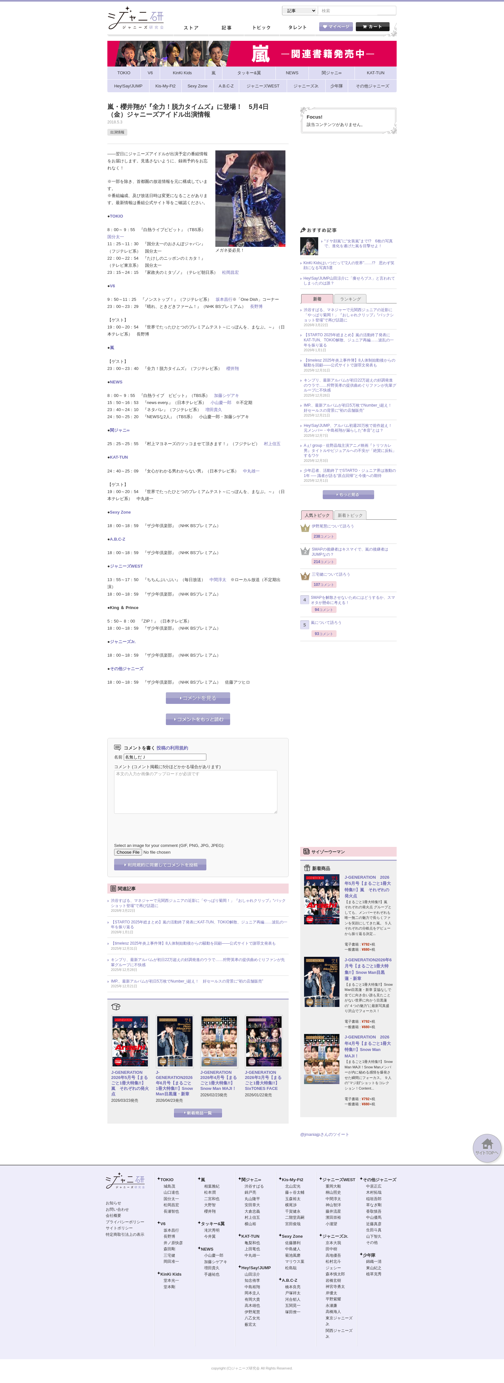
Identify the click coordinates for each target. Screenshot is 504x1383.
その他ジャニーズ (126, 669)
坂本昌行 (224, 300)
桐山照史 (333, 1193)
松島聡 (291, 1268)
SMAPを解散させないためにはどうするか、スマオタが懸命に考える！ (347, 601)
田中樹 (331, 1249)
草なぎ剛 (374, 1205)
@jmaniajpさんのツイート (324, 1135)
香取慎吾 (374, 1212)
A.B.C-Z (117, 539)
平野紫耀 (333, 1300)
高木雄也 (252, 1306)
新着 (317, 299)
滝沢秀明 (212, 1231)
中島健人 (293, 1249)
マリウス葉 (294, 1262)
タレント (297, 29)
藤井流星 (333, 1212)
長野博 (256, 307)
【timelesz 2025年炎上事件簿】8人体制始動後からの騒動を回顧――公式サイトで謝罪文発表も (193, 944)
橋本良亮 (293, 1287)
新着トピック (350, 516)
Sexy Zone (120, 512)
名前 (118, 757)
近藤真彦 (374, 1224)
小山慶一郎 (221, 403)
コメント (122, 767)
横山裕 (250, 1224)
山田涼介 (252, 1275)
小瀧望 (331, 1224)
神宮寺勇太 (335, 1287)
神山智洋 (333, 1205)
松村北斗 (333, 1262)
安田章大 (252, 1205)
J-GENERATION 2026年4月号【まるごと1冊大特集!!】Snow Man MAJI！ (218, 1081)
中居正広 (374, 1187)
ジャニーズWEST (126, 566)
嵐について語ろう (321, 625)
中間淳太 (218, 580)
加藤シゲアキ (226, 396)
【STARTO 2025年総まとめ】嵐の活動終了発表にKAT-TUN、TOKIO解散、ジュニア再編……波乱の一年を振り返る (199, 925)
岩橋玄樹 (333, 1281)
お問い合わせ (117, 1210)
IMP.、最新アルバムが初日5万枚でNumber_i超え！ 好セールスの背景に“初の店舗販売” (187, 982)
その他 (372, 1243)
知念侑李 (252, 1281)
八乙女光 (252, 1318)
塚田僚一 (293, 1312)
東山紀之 (374, 1268)
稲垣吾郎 (374, 1199)
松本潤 (210, 1193)
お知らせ (113, 1203)
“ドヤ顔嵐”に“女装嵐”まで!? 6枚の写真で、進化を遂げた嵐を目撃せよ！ (358, 244)
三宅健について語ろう (325, 577)
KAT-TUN (119, 457)
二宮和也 (212, 1199)
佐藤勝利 (293, 1243)
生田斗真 (374, 1230)
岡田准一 (171, 1262)
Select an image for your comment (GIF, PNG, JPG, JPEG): (169, 846)
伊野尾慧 (252, 1312)
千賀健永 (293, 1212)
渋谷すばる (254, 1187)
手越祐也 (212, 1275)
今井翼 (210, 1237)
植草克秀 (374, 1274)
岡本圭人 (252, 1293)
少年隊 (369, 1255)
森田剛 (169, 1249)
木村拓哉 (374, 1193)
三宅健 (169, 1256)
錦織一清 (374, 1262)
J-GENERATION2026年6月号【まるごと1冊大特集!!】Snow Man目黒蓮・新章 (174, 1084)
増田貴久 (213, 410)
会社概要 (113, 1216)
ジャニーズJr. (123, 642)
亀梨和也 (252, 1243)
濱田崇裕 (333, 1218)
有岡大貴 (252, 1300)
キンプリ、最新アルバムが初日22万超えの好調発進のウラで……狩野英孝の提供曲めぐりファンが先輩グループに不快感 (198, 963)
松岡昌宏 (230, 273)
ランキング (350, 299)
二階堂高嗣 (294, 1218)
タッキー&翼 (213, 1224)
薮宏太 (250, 1325)
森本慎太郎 (335, 1274)
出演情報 (117, 133)
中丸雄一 (251, 471)
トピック (261, 29)
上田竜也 (252, 1249)
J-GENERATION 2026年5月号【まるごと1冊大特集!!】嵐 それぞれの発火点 (130, 1084)
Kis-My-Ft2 (292, 1180)
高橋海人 (333, 1312)
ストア (191, 29)
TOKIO (116, 216)
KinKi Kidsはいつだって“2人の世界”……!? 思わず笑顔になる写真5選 (348, 266)
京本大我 (333, 1243)
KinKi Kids (171, 1274)
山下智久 (374, 1237)
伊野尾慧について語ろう (327, 529)
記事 (226, 29)
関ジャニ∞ (120, 430)
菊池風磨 (293, 1256)
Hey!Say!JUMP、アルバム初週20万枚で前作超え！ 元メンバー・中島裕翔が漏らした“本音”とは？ (350, 429)
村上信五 (272, 444)
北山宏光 (293, 1187)
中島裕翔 (252, 1287)
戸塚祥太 (293, 1293)
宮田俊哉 (293, 1224)
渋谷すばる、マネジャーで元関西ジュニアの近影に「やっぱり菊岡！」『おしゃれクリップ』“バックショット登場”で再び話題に (198, 904)
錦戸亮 (250, 1193)
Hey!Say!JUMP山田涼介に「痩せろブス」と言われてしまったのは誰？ (349, 281)
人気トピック (317, 516)
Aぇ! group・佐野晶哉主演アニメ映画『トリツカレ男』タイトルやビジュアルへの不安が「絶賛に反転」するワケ (350, 451)
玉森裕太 (293, 1199)
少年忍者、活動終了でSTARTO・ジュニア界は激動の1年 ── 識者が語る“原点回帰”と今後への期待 (350, 474)
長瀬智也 (171, 1212)
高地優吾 (333, 1256)
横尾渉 (291, 1205)
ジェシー (333, 1268)
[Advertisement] (348, 182)
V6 (112, 286)
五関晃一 (293, 1306)
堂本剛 (169, 1287)
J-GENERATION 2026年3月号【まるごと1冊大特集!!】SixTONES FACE (263, 1081)
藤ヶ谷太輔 (294, 1193)
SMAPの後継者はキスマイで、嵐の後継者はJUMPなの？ (344, 552)
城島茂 (169, 1187)
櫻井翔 (232, 369)
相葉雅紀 (212, 1187)
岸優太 (331, 1293)
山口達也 (171, 1193)
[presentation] (163, 824)
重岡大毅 (333, 1187)
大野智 (210, 1205)
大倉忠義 (252, 1212)
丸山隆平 (252, 1199)
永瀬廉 (331, 1306)
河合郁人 (293, 1300)
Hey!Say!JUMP (256, 1268)
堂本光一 (171, 1281)
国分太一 (115, 237)
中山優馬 (374, 1218)
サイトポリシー (119, 1228)
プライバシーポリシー (125, 1222)
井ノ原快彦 (173, 1243)
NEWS (116, 382)
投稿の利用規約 (172, 748)
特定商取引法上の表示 (125, 1235)
